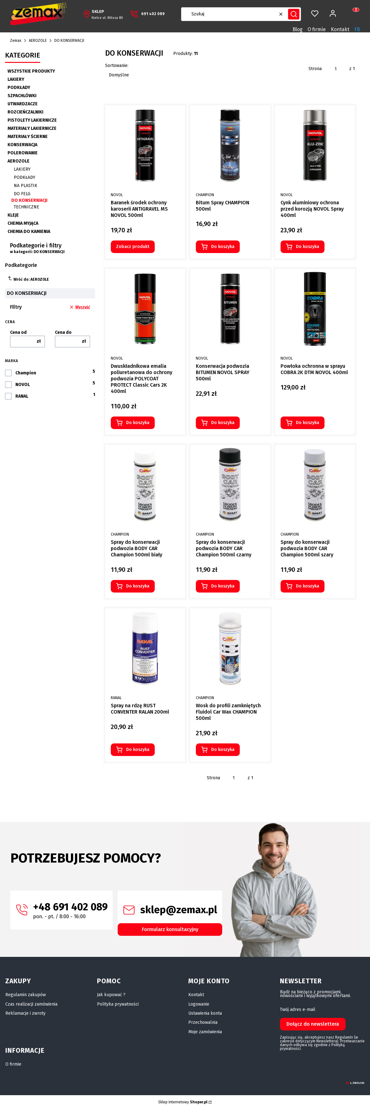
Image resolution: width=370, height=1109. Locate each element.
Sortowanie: (116, 65)
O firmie (317, 29)
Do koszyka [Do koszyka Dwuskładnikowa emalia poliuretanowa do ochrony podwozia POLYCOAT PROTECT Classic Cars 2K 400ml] (137, 422)
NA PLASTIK (25, 185)
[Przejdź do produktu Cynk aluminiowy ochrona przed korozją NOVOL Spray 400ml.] (315, 145)
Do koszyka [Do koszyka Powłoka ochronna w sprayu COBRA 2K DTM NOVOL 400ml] (307, 422)
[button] (293, 14)
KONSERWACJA (22, 144)
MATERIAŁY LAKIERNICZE (32, 128)
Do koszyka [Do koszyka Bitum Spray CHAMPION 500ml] (222, 246)
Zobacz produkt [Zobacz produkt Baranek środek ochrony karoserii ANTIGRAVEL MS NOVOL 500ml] (132, 246)
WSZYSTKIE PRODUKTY (31, 71)
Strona (315, 69)
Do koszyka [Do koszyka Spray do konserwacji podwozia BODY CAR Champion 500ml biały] (137, 586)
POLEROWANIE (23, 153)
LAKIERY (16, 79)
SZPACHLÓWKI (22, 95)
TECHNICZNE (26, 207)
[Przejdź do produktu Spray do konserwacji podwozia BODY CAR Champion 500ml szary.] (315, 485)
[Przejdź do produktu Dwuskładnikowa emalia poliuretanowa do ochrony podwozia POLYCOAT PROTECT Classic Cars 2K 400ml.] (145, 309)
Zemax (15, 40)
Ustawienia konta (205, 1013)
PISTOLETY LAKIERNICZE (32, 120)
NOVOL (22, 385)
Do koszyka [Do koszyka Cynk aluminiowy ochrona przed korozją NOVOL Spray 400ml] (307, 246)
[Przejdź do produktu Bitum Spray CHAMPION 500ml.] (230, 145)
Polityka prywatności (118, 1004)
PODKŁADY (19, 87)
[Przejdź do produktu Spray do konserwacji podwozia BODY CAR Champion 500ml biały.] (145, 485)
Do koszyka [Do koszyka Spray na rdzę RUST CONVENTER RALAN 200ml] (137, 749)
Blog (297, 29)
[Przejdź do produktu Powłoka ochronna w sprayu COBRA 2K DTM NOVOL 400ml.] (315, 309)
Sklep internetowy (182, 1102)
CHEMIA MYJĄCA (23, 223)
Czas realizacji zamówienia (31, 1004)
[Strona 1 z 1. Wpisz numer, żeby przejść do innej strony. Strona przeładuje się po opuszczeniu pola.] (335, 69)
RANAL (21, 396)
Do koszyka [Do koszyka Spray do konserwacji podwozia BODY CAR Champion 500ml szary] (307, 586)
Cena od (18, 332)
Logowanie (198, 1004)
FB (357, 29)
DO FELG (22, 193)
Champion (25, 373)
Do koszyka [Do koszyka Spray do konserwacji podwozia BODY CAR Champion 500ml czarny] (222, 586)
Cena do (63, 332)
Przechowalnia (202, 1022)
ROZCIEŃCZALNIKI (25, 112)
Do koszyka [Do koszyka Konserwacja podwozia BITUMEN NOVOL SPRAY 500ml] (222, 422)
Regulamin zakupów (25, 994)
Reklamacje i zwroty (25, 1013)
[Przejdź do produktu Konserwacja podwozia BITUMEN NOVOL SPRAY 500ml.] (230, 309)
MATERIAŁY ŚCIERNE (28, 136)
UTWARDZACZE (23, 104)
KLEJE (13, 215)
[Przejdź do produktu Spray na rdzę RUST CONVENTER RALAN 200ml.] (145, 648)
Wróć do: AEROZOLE (28, 279)
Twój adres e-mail (297, 1010)
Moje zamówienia (205, 1032)
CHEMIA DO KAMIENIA (29, 231)
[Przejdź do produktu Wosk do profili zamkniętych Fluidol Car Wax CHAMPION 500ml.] (230, 648)
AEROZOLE (38, 40)
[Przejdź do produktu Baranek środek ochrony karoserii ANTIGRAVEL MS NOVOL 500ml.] (145, 145)
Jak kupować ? (111, 994)
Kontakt (340, 29)
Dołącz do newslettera (313, 1024)
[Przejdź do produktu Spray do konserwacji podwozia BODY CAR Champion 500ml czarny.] (230, 485)
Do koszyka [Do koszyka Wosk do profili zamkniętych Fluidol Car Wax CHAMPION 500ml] (222, 749)
